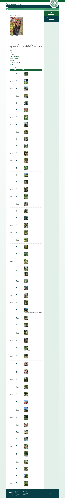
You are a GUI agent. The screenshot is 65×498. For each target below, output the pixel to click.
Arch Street (11, 52)
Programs (12, 6)
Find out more (51, 19)
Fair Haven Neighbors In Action (15, 62)
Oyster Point (12, 60)
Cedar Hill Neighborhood (14, 54)
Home (8, 6)
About (34, 6)
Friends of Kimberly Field (14, 58)
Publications (44, 6)
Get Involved (17, 6)
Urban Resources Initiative (14, 4)
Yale (10, 492)
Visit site (24, 494)
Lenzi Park (11, 64)
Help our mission (51, 14)
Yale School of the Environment (11, 0)
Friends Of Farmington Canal (14, 56)
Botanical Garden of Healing (24, 6)
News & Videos (39, 6)
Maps (31, 6)
